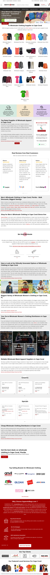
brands (2, 207)
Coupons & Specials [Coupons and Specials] (9, 0)
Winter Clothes (43, 340)
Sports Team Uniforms (34, 9)
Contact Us (19, 0)
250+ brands (29, 28)
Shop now (6, 346)
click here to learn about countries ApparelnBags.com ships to (27, 246)
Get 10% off (4, 545)
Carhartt (8, 207)
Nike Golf (32, 207)
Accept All (45, 573)
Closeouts (45, 0)
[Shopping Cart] (48, 5)
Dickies (12, 207)
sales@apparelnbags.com (41, 137)
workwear (22, 205)
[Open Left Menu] (1, 5)
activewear (11, 205)
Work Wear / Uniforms (16, 9)
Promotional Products (6, 9)
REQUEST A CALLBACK (41, 130)
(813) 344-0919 (43, 140)
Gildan (15, 207)
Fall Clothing (24, 335)
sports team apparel (20, 507)
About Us (4, 0)
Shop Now (5, 23)
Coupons (25, 378)
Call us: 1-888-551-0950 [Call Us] (35, 0)
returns (35, 322)
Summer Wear (6, 340)
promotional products (18, 510)
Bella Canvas (21, 207)
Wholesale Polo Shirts (17, 17)
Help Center (15, 0)
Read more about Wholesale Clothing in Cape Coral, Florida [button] (11, 141)
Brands (20, 468)
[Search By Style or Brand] (25, 5)
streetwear (16, 205)
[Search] (36, 5)
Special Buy (41, 0)
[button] (23, 193)
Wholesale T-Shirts (10, 17)
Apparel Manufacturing (43, 9)
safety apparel (35, 205)
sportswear (27, 205)
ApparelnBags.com (18, 504)
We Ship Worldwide (25, 234)
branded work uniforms (8, 507)
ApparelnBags (4, 217)
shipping (28, 224)
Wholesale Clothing (25, 9)
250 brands (16, 520)
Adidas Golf (27, 207)
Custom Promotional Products (38, 505)
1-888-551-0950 (12, 19)
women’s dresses (11, 310)
